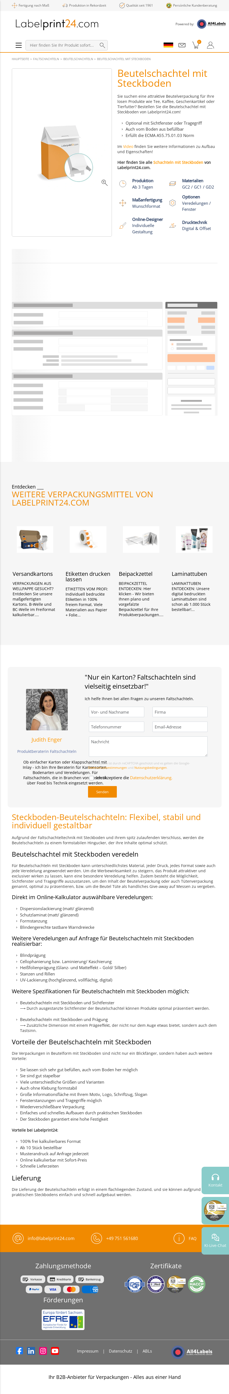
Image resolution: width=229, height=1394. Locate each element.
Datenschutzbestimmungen (107, 767)
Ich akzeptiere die (134, 777)
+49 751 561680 (122, 1238)
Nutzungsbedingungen (150, 767)
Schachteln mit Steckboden (178, 162)
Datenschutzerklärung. (151, 777)
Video (128, 146)
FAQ (185, 1238)
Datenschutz (120, 1351)
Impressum (87, 1351)
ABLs (147, 1351)
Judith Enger (47, 739)
